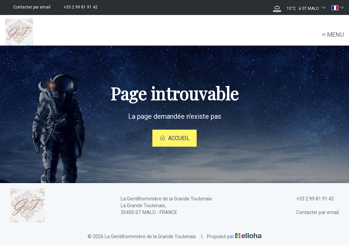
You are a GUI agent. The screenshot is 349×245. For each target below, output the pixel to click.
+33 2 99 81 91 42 (311, 199)
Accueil (174, 138)
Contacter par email (313, 212)
